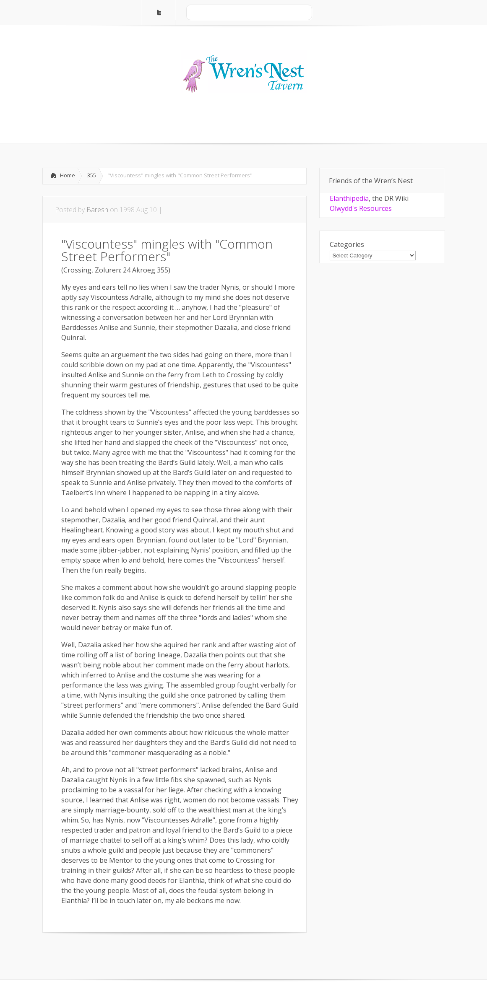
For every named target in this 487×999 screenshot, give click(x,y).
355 (91, 175)
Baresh (97, 209)
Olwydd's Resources (361, 208)
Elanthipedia (349, 198)
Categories (347, 244)
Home (67, 175)
